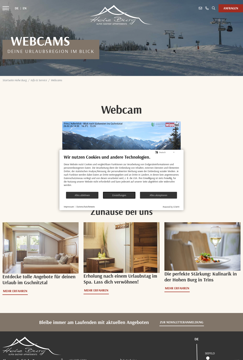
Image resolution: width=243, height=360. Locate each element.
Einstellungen (119, 195)
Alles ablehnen (82, 195)
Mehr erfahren (15, 291)
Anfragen (230, 8)
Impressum (69, 206)
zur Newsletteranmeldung (181, 322)
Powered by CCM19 (171, 206)
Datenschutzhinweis (85, 206)
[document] (121, 173)
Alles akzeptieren (158, 195)
